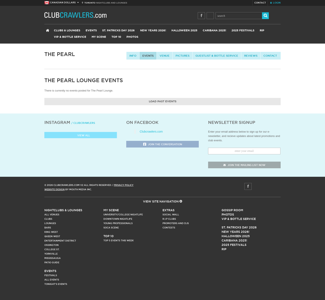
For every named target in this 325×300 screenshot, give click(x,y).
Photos (132, 37)
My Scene (99, 37)
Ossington (51, 245)
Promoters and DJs (175, 223)
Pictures (182, 55)
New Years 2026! (153, 30)
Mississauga (52, 258)
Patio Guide (51, 262)
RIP (262, 30)
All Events (51, 279)
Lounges (50, 223)
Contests (168, 227)
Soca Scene (111, 227)
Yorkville (51, 253)
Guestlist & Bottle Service (216, 55)
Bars (47, 227)
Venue (165, 55)
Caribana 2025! (214, 30)
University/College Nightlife (123, 214)
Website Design (54, 189)
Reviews (250, 55)
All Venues (51, 214)
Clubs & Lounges (67, 30)
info (132, 55)
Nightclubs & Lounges (63, 210)
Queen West (52, 236)
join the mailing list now (244, 165)
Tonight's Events (55, 284)
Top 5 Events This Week (118, 240)
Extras (168, 210)
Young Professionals (118, 223)
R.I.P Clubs (169, 219)
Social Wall (170, 214)
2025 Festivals (243, 30)
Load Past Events (162, 101)
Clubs (48, 219)
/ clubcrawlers (83, 123)
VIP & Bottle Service (70, 37)
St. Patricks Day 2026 (118, 30)
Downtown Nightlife (117, 219)
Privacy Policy (123, 185)
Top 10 (116, 37)
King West (51, 232)
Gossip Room (232, 210)
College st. (51, 249)
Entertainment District (60, 240)
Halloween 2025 (184, 30)
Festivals (50, 275)
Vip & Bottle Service (239, 219)
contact (270, 55)
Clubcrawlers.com (151, 131)
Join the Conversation (162, 144)
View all (81, 136)
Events (91, 30)
